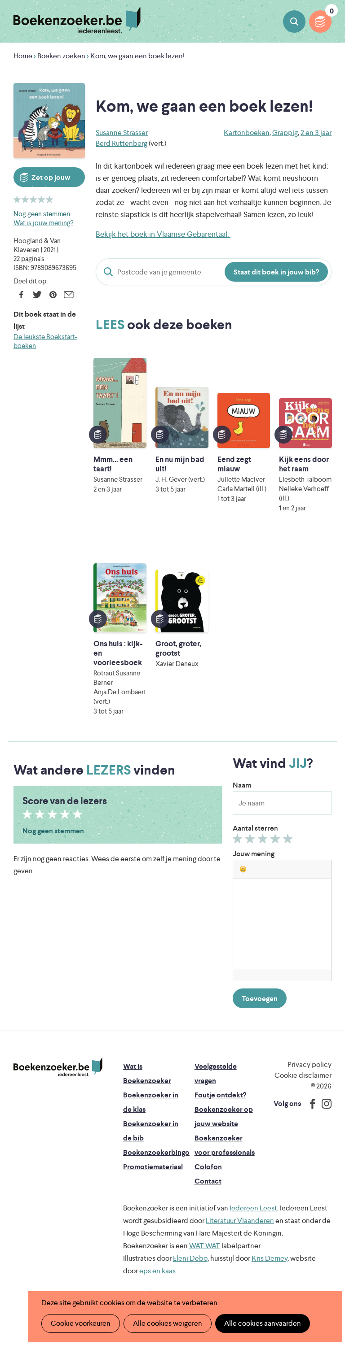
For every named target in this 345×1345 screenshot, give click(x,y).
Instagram (323, 1104)
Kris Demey (270, 1258)
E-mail (68, 295)
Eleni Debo (190, 1258)
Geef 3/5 (264, 841)
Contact (208, 1181)
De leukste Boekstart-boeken (45, 341)
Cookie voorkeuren (81, 1323)
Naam (242, 785)
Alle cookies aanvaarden (262, 1323)
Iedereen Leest (253, 1208)
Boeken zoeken (294, 21)
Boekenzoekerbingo (156, 1152)
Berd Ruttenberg (121, 143)
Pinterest (53, 295)
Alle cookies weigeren (167, 1323)
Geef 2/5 (251, 841)
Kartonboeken (247, 132)
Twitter (37, 295)
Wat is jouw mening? (43, 222)
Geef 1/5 (239, 841)
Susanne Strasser (122, 132)
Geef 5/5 (289, 841)
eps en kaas (157, 1270)
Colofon (208, 1166)
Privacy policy (310, 1064)
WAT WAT (204, 1245)
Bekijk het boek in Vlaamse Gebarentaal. (163, 234)
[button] (243, 869)
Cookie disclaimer (303, 1075)
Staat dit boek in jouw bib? (276, 272)
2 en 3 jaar (316, 132)
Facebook (21, 295)
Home (22, 56)
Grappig (285, 132)
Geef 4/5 (276, 841)
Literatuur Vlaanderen (240, 1220)
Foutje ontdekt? (220, 1095)
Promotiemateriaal (153, 1166)
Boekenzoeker (77, 20)
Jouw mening (253, 853)
